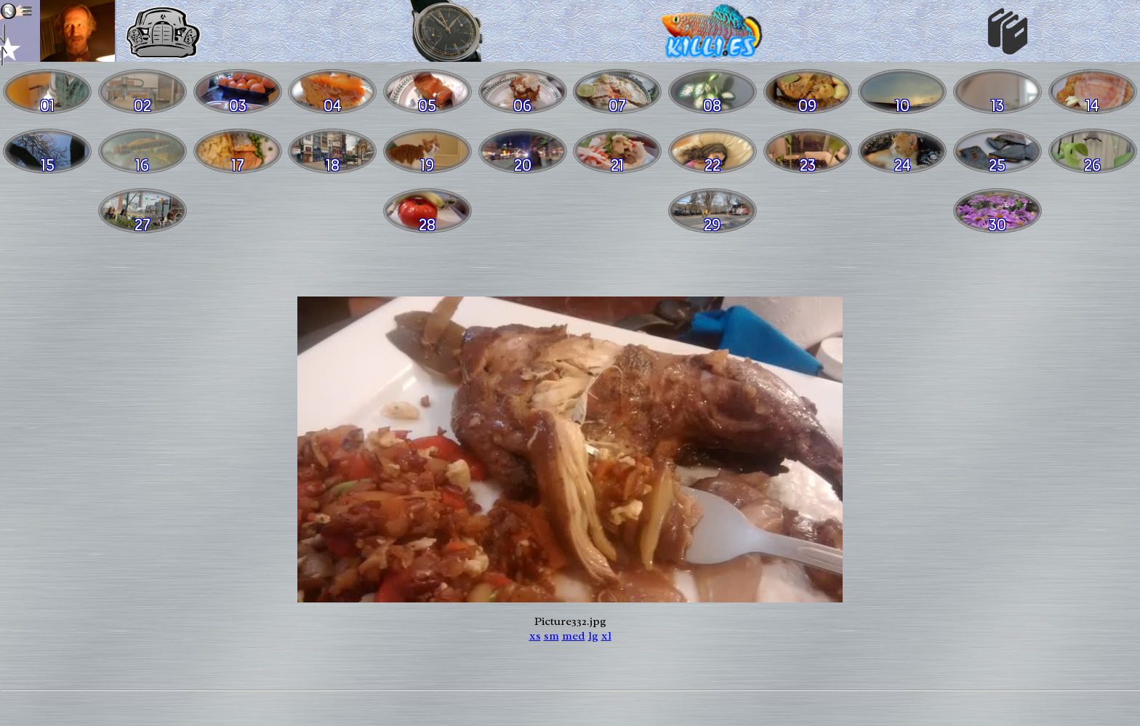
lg (593, 636)
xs (535, 636)
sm (551, 636)
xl (606, 636)
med (573, 636)
